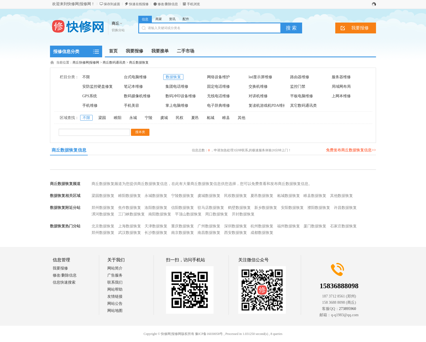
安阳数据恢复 (292, 208)
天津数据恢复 (156, 226)
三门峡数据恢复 (131, 214)
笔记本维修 (133, 86)
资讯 (172, 19)
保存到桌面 (112, 4)
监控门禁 (297, 86)
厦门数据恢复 (314, 226)
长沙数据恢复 (156, 233)
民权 (179, 118)
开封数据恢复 (243, 214)
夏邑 (195, 118)
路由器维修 (299, 77)
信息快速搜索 (64, 282)
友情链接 (115, 296)
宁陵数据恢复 (182, 196)
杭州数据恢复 (261, 226)
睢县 (226, 118)
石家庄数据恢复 (343, 226)
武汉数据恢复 (129, 233)
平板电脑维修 (301, 96)
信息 (145, 19)
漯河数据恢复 (103, 214)
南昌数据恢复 (209, 233)
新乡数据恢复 (265, 208)
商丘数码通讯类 (114, 62)
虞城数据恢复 (209, 196)
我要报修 (360, 28)
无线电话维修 (218, 96)
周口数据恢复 (216, 214)
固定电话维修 (218, 86)
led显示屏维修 (260, 77)
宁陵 (148, 118)
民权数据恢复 (235, 196)
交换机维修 (258, 86)
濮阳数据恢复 (318, 208)
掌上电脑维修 (176, 105)
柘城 (210, 118)
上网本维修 (341, 96)
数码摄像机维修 (137, 96)
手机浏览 (193, 4)
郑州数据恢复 (103, 208)
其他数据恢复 (341, 196)
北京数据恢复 (103, 226)
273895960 (347, 309)
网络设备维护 (218, 77)
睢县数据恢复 (314, 196)
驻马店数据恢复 (211, 208)
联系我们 (115, 282)
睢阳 (117, 118)
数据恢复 (173, 77)
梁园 (102, 118)
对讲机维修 (258, 96)
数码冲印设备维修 (180, 96)
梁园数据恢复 (103, 196)
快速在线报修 (139, 4)
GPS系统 (89, 96)
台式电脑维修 (135, 77)
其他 (241, 118)
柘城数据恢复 (288, 196)
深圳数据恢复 (235, 226)
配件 (186, 19)
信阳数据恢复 (182, 208)
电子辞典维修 (218, 105)
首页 (113, 51)
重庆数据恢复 (182, 226)
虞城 (164, 118)
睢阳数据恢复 (129, 196)
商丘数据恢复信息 (69, 150)
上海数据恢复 (129, 226)
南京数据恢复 (182, 233)
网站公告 (115, 304)
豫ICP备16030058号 (209, 334)
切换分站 (118, 30)
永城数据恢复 (156, 196)
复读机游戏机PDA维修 (268, 105)
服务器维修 (341, 77)
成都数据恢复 (261, 233)
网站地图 (115, 311)
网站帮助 (115, 289)
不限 (86, 77)
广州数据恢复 (209, 226)
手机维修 (90, 105)
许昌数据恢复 (345, 208)
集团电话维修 (176, 86)
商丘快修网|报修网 (86, 62)
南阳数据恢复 (159, 214)
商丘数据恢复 (139, 62)
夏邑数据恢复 (261, 196)
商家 (158, 19)
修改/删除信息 (168, 4)
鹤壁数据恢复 (239, 208)
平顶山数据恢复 (188, 214)
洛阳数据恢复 (156, 208)
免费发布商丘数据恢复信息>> (351, 150)
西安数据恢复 (235, 233)
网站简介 (115, 268)
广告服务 (115, 275)
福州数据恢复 (288, 226)
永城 (133, 118)
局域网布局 (341, 86)
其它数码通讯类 (303, 105)
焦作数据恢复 (129, 208)
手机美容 (131, 105)
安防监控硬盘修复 (97, 86)
